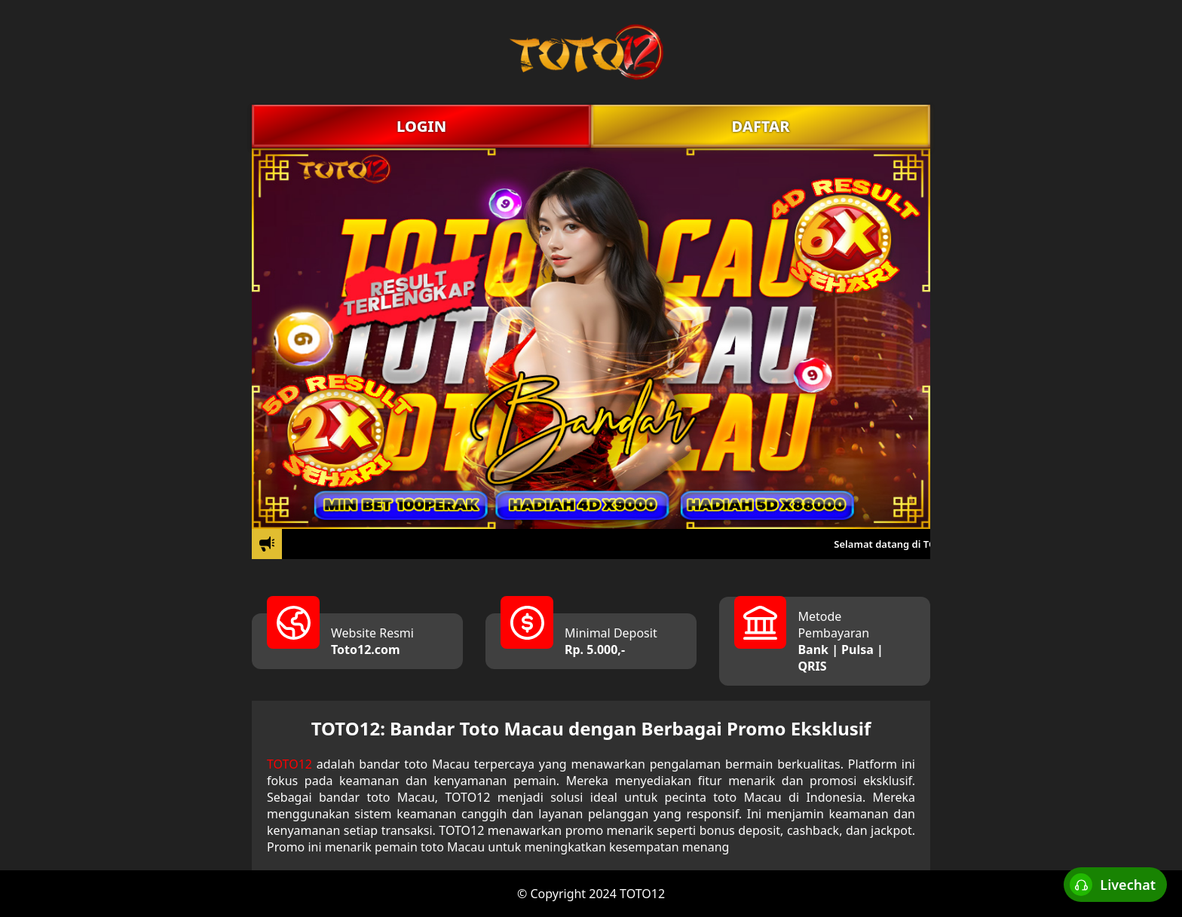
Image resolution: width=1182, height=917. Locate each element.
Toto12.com (365, 649)
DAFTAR (760, 126)
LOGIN (421, 126)
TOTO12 (289, 764)
